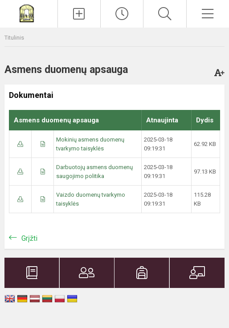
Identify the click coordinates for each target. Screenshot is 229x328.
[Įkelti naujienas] (79, 14)
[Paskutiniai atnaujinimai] (122, 14)
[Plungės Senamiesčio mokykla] (28, 12)
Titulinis (14, 37)
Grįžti (29, 238)
